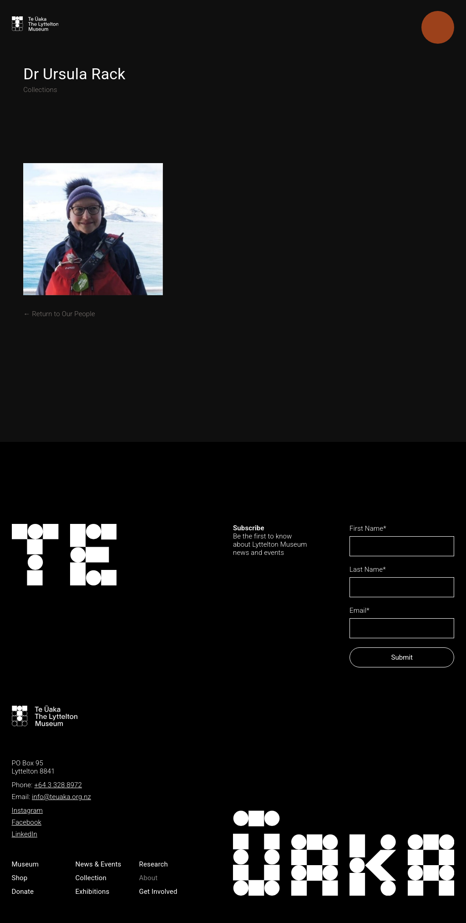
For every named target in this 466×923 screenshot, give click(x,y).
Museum (25, 864)
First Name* (368, 528)
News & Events (99, 864)
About (148, 878)
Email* (360, 610)
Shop (20, 878)
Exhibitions (93, 891)
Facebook (26, 822)
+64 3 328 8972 (58, 785)
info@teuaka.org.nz (61, 797)
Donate (23, 891)
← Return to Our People (59, 314)
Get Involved (158, 891)
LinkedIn (24, 834)
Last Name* (368, 569)
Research (153, 864)
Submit (402, 657)
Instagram (27, 810)
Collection (91, 878)
